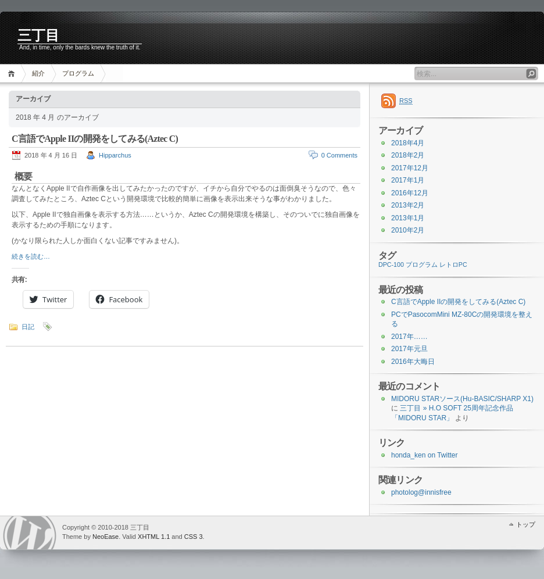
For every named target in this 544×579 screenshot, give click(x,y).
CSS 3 (193, 536)
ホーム (13, 74)
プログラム (78, 73)
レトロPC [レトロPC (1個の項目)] (453, 264)
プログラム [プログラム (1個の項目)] (422, 264)
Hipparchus (115, 155)
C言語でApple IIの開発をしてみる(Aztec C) (95, 139)
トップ (525, 524)
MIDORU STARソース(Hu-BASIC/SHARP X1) (462, 399)
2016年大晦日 (413, 362)
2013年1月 (407, 218)
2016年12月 (409, 193)
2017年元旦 (409, 349)
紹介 (38, 73)
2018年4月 (407, 143)
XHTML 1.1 (154, 536)
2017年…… (409, 337)
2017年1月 (407, 180)
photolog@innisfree (421, 492)
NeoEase (105, 536)
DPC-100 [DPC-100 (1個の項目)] (391, 264)
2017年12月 (409, 168)
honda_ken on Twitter (424, 455)
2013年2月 (407, 205)
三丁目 (38, 35)
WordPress (29, 532)
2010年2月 (407, 230)
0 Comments (339, 155)
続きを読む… (31, 256)
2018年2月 (407, 155)
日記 (28, 326)
